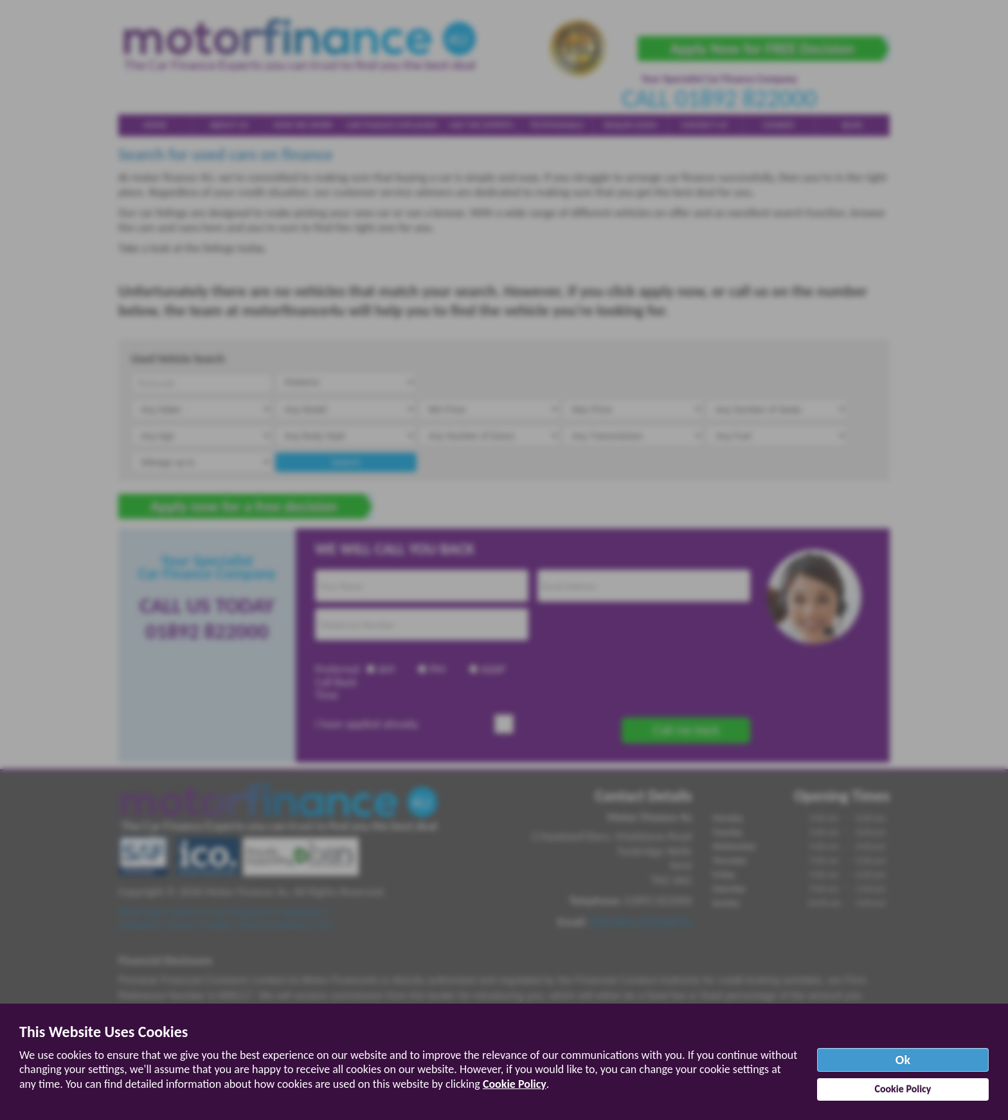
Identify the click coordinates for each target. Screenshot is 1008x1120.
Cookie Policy (514, 1084)
